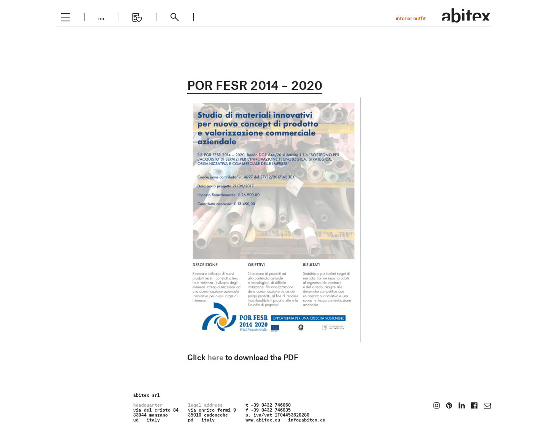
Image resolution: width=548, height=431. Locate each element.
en (101, 17)
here (215, 357)
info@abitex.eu (306, 419)
